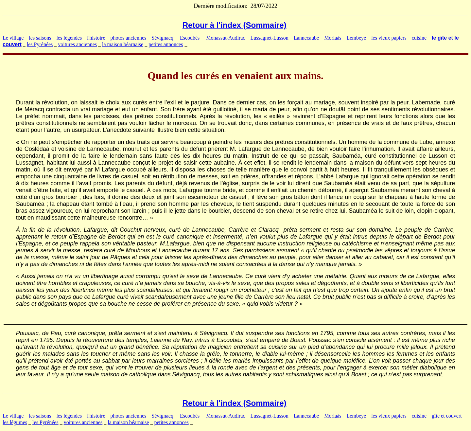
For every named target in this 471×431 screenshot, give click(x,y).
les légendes (69, 38)
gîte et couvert (447, 416)
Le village (13, 38)
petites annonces (165, 44)
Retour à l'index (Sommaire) (235, 25)
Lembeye (356, 38)
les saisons (40, 38)
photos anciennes (129, 38)
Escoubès (190, 38)
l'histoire (96, 38)
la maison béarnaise (122, 44)
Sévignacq (162, 38)
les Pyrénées (40, 44)
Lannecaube (306, 38)
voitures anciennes (77, 44)
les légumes (15, 422)
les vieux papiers (389, 38)
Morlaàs (332, 38)
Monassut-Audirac (225, 38)
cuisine (419, 38)
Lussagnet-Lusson (269, 38)
